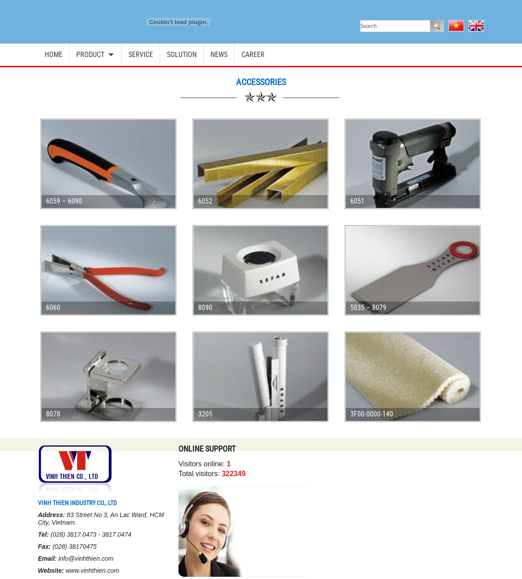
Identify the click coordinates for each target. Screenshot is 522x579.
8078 (53, 414)
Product (90, 54)
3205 (205, 414)
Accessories (261, 82)
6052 (205, 201)
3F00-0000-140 (371, 414)
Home (53, 54)
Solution (182, 54)
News (219, 54)
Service (140, 54)
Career (253, 54)
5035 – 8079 (368, 307)
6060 (53, 307)
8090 (205, 307)
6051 (357, 201)
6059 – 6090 (64, 201)
